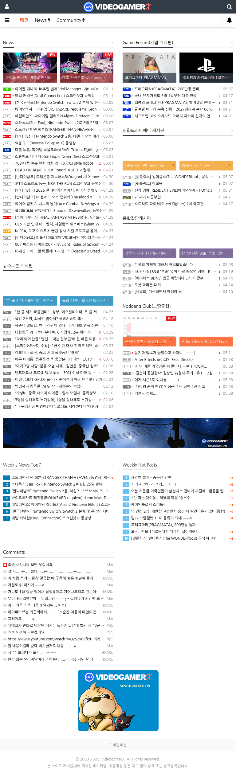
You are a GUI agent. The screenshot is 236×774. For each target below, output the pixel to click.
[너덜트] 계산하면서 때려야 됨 (178, 291)
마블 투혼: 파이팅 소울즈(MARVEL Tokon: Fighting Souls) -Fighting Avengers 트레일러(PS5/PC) (58, 150)
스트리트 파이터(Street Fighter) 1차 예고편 (178, 204)
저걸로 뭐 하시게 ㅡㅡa (23, 585)
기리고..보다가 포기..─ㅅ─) (149, 484)
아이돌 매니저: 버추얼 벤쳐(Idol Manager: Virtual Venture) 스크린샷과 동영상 (58, 89)
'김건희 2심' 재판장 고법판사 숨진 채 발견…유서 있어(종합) (174, 511)
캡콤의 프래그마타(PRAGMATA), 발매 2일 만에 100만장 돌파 (178, 102)
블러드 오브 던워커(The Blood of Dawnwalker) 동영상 (58, 210)
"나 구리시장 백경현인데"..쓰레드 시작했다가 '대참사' (58, 406)
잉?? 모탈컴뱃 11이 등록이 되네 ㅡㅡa (157, 518)
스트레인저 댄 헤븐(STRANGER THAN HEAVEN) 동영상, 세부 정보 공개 (58, 129)
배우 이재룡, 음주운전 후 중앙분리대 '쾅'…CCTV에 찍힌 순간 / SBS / (58, 359)
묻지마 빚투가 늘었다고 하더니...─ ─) (178, 353)
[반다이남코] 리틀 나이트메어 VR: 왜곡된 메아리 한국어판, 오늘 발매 (58, 237)
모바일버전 (118, 745)
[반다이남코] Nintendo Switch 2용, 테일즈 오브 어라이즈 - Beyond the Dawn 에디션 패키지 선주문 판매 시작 (58, 136)
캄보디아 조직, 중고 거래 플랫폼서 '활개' (58, 352)
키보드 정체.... (178, 393)
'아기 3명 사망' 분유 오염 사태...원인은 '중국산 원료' (58, 366)
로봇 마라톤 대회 (178, 285)
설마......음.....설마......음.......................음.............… (49, 571)
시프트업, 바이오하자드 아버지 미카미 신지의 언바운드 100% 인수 (178, 116)
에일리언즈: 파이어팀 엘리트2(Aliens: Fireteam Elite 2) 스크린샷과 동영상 (58, 116)
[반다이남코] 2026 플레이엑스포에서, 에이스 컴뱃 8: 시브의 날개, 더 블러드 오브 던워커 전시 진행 (58, 190)
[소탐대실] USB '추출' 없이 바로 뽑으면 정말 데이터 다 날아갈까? (178, 271)
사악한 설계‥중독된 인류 (147, 477)
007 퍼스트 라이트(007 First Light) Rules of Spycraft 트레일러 (58, 244)
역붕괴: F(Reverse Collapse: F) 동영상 (58, 143)
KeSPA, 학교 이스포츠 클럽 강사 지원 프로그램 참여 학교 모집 (58, 231)
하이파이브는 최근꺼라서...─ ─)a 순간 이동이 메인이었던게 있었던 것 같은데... (68, 612)
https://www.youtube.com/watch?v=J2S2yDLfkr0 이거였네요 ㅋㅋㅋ (62, 639)
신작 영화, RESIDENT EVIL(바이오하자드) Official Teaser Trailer (178, 190)
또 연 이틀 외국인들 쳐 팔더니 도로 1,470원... (178, 366)
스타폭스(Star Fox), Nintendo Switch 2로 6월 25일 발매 (58, 122)
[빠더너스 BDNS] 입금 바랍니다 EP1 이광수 (178, 278)
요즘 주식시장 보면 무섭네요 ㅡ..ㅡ (33, 565)
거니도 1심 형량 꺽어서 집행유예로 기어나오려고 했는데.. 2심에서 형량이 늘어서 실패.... (75, 592)
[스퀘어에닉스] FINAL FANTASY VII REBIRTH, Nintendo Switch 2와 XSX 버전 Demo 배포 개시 (58, 217)
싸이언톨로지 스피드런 (145, 504)
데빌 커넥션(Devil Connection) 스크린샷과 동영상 (58, 95)
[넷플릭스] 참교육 (178, 183)
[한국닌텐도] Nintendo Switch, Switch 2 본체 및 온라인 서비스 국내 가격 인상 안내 (58, 102)
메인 (24, 20)
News (42, 20)
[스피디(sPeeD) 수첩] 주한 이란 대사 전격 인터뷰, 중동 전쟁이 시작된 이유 (58, 345)
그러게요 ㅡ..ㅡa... (20, 619)
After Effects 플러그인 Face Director (178, 359)
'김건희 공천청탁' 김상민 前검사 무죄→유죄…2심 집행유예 (178, 373)
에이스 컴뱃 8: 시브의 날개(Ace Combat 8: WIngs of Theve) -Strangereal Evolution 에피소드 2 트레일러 (58, 204)
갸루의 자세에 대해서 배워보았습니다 (178, 264)
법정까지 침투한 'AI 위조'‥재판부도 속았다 (58, 386)
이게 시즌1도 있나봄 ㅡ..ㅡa (178, 380)
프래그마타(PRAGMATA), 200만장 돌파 (178, 89)
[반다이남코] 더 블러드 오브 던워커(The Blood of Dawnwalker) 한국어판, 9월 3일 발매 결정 (58, 197)
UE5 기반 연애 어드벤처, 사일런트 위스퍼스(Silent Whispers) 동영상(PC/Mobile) (58, 224)
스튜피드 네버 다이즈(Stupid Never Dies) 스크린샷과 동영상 (58, 156)
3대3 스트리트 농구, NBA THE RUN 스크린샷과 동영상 (58, 183)
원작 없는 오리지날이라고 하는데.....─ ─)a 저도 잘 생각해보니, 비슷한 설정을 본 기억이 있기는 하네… (86, 659)
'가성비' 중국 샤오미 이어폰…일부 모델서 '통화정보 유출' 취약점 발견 (58, 393)
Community (71, 20)
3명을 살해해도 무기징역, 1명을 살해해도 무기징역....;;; (58, 400)
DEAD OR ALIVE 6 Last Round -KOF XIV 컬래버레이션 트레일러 (58, 170)
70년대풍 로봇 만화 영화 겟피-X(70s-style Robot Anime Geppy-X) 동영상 (58, 163)
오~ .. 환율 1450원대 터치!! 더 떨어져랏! (160, 532)
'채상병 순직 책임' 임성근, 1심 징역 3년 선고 (178, 386)
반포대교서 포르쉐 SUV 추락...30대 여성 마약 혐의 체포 (58, 372)
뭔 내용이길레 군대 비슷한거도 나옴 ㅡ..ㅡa (39, 646)
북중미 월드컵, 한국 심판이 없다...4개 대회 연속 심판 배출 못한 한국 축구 (58, 325)
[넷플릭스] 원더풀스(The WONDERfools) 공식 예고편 (178, 177)
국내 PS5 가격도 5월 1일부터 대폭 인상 (178, 95)
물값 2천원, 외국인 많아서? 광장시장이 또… (58, 318)
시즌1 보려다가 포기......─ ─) (29, 653)
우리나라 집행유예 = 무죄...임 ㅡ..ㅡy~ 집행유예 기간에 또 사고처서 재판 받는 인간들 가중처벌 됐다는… (87, 598)
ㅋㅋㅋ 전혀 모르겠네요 (24, 632)
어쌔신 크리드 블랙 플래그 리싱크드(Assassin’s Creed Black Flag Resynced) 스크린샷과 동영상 (58, 251)
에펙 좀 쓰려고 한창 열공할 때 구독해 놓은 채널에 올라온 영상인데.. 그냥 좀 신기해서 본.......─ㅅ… (83, 578)
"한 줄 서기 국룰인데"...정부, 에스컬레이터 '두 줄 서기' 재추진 (58, 312)
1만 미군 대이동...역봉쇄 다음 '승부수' (157, 498)
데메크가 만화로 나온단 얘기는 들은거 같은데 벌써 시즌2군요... (55, 625)
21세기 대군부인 (178, 197)
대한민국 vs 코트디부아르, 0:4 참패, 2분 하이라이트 (58, 332)
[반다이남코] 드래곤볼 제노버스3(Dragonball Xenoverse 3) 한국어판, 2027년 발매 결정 (58, 177)
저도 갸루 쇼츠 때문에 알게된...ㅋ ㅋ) (34, 605)
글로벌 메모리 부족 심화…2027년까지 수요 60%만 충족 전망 (178, 109)
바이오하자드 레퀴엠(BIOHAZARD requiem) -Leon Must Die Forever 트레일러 (58, 109)
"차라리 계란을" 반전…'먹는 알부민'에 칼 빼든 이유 (58, 339)
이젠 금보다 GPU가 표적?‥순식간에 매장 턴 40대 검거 (58, 379)
